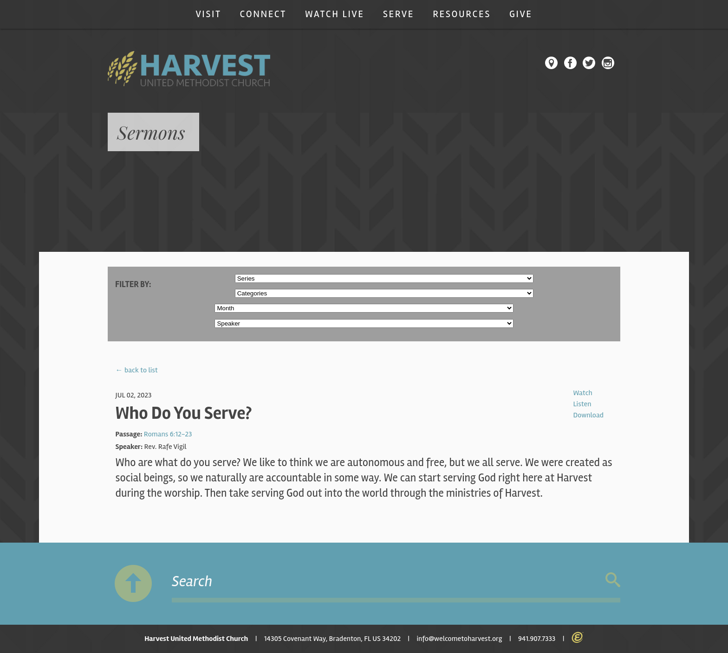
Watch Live (334, 14)
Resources (462, 14)
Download (588, 415)
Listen (582, 404)
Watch (582, 392)
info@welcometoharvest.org (459, 638)
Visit (208, 14)
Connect (263, 14)
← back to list (137, 370)
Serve (398, 14)
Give (521, 14)
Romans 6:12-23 (168, 434)
